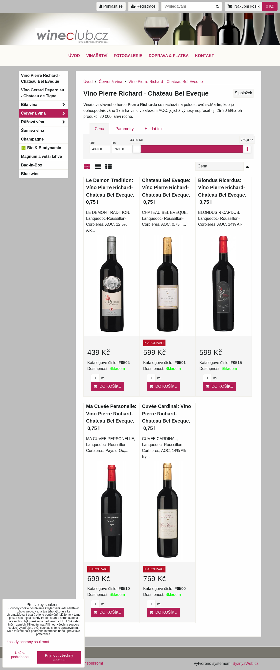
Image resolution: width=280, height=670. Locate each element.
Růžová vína (44, 122)
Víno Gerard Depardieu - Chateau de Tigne (42, 93)
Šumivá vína (32, 130)
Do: (122, 147)
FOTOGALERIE (128, 56)
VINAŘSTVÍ (96, 56)
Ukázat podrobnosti (20, 655)
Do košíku (107, 386)
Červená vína (44, 113)
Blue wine (30, 174)
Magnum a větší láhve (41, 156)
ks (97, 378)
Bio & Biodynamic (41, 148)
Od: (100, 147)
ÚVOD (74, 56)
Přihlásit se (111, 6)
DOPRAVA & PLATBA (168, 56)
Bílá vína (44, 105)
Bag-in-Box (31, 165)
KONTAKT (204, 56)
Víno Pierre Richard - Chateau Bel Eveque (40, 78)
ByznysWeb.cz (245, 663)
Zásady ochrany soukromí (27, 642)
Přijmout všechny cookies (59, 657)
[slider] (136, 149)
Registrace (143, 6)
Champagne (32, 139)
